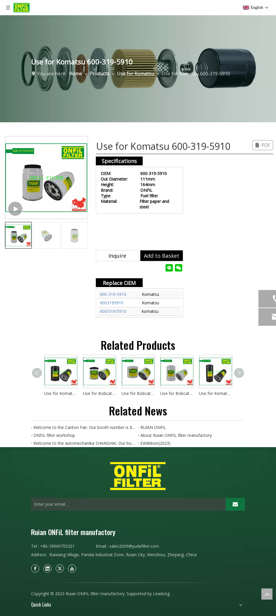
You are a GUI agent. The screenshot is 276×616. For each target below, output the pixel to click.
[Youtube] (72, 568)
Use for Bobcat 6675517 (138, 393)
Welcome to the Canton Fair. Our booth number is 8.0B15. (84, 427)
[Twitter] (60, 568)
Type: (106, 195)
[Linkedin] (47, 568)
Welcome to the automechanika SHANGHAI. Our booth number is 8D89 (84, 443)
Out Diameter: (114, 179)
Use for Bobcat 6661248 (176, 393)
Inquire (117, 255)
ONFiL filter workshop (54, 435)
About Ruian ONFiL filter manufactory (176, 435)
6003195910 (111, 303)
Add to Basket (161, 255)
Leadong (161, 593)
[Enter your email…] (127, 504)
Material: (109, 201)
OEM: (106, 173)
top (266, 594)
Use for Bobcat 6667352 (99, 393)
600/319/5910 (113, 311)
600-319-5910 (113, 294)
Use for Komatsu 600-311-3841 (215, 393)
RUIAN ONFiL (153, 427)
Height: (107, 184)
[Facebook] (35, 568)
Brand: (107, 190)
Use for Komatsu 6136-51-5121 (60, 393)
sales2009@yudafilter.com (134, 546)
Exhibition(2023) (155, 443)
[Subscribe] (235, 504)
